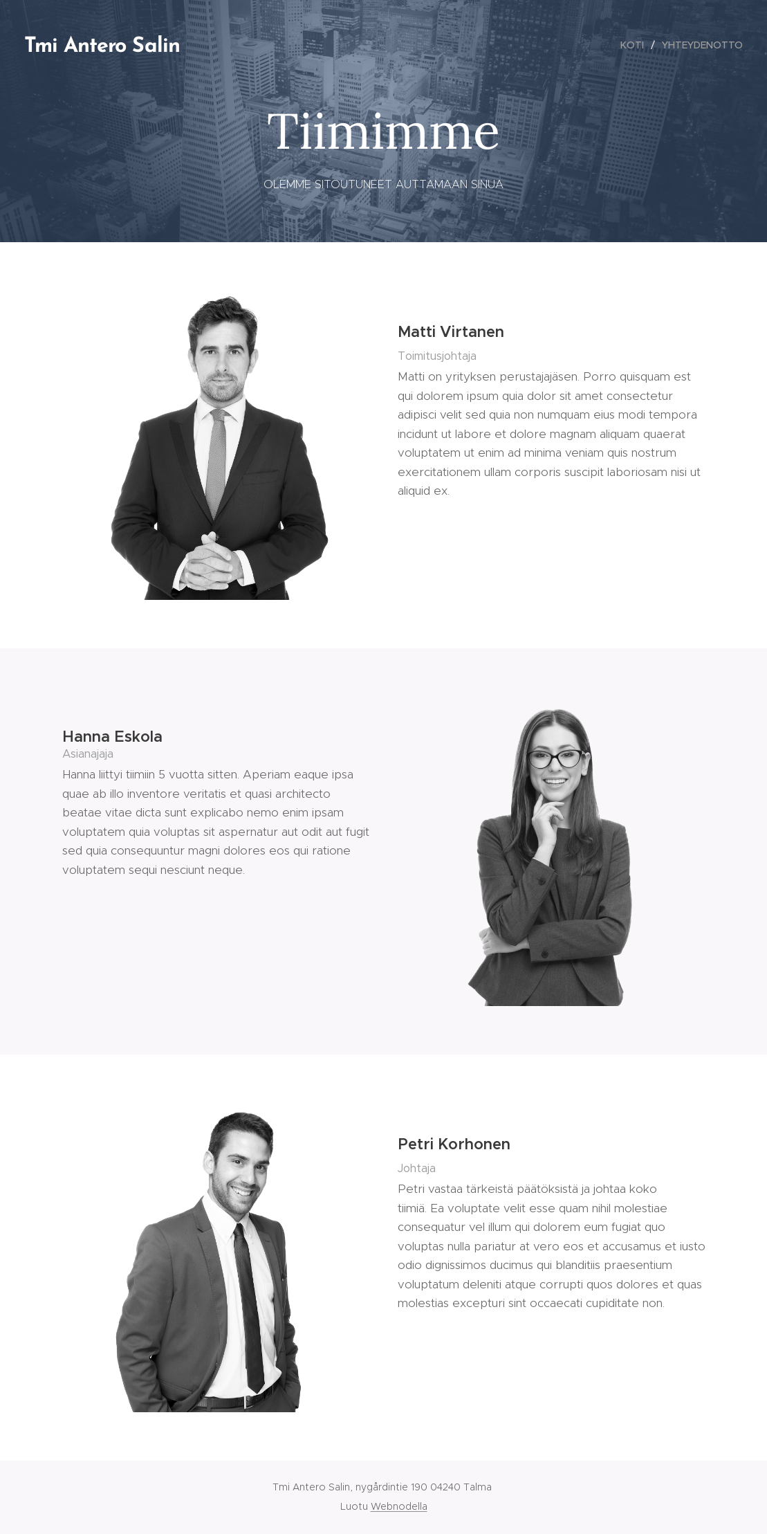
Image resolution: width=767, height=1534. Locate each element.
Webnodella (399, 1506)
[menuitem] (636, 45)
